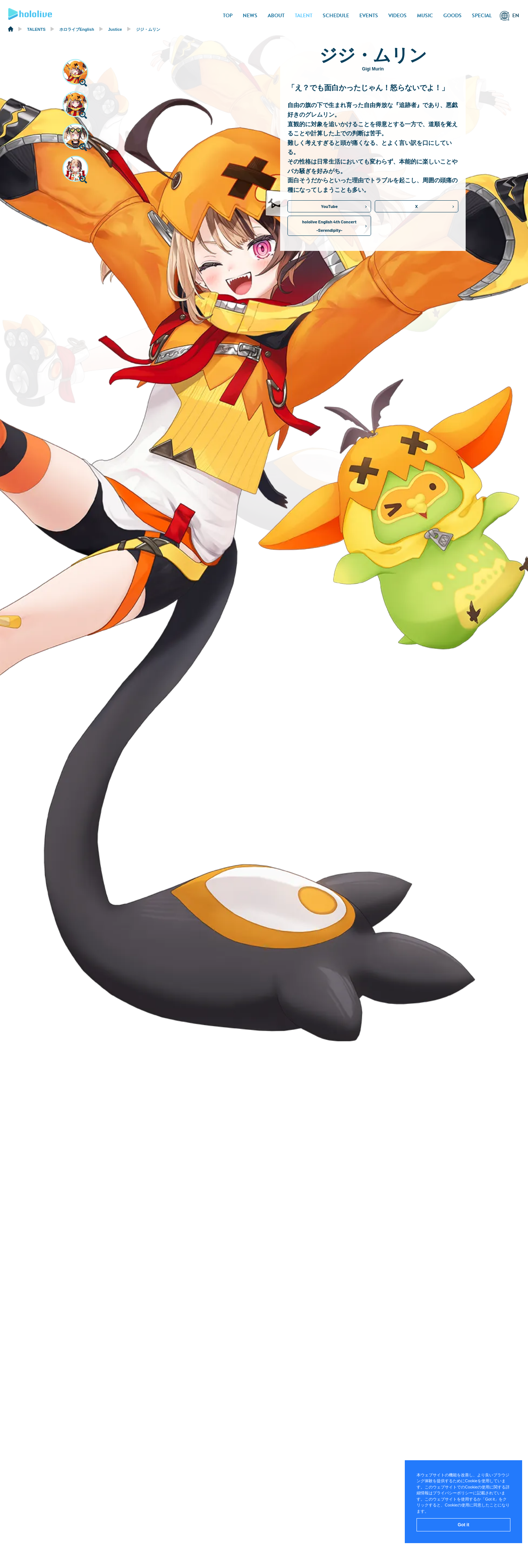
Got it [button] (463, 1524)
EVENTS (368, 15)
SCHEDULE (336, 15)
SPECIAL (482, 15)
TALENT (303, 15)
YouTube (329, 206)
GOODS (452, 15)
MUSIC (425, 15)
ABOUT (276, 15)
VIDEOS (397, 15)
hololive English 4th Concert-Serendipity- (329, 226)
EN (515, 15)
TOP (227, 15)
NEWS (250, 15)
